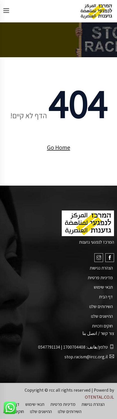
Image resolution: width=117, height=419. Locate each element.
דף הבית (106, 297)
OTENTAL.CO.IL (99, 397)
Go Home (58, 147)
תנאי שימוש (103, 287)
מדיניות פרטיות (100, 277)
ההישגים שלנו (102, 316)
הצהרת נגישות (101, 268)
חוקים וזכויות (102, 326)
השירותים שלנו (101, 306)
